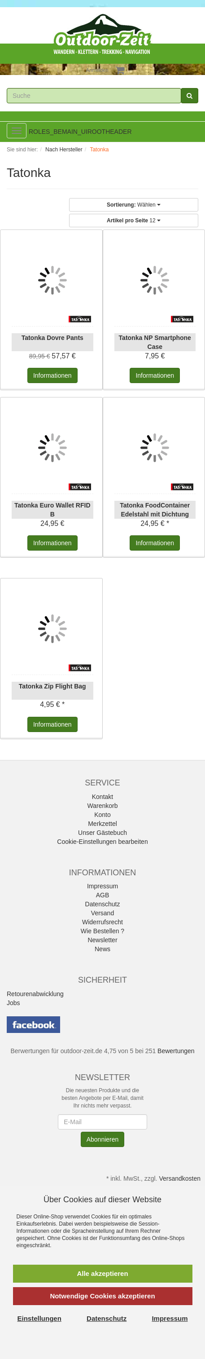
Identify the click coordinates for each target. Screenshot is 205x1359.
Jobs (13, 1002)
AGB (102, 895)
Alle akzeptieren (102, 1273)
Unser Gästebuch (102, 832)
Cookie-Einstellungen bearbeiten (102, 841)
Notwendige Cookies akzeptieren (102, 1296)
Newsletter (102, 940)
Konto (102, 814)
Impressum (102, 886)
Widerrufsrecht (102, 922)
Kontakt (102, 796)
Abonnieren (103, 1139)
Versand (102, 913)
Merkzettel (102, 823)
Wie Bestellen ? (102, 931)
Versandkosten (180, 1178)
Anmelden (97, 70)
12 (134, 220)
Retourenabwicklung (35, 993)
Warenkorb (102, 805)
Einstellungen (39, 1318)
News (102, 949)
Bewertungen (176, 1051)
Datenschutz (102, 904)
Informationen (52, 375)
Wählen (134, 205)
